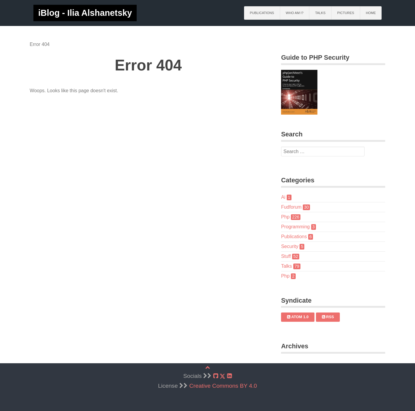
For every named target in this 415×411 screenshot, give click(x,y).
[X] (222, 376)
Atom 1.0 (296, 317)
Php (289, 216)
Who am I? (294, 13)
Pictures (345, 13)
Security (291, 246)
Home (371, 13)
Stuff (289, 256)
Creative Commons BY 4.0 (223, 386)
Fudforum (294, 207)
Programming (297, 226)
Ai (285, 197)
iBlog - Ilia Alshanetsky (85, 13)
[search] (320, 152)
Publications (262, 13)
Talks (320, 13)
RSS (326, 317)
